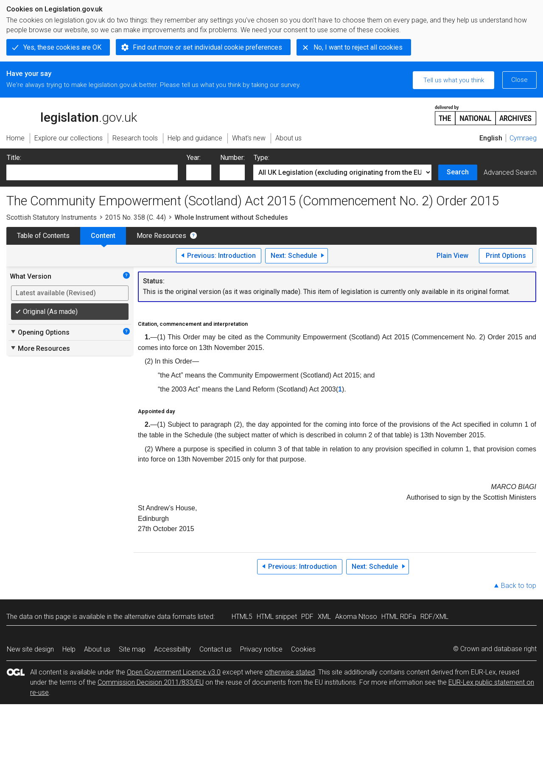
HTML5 (242, 617)
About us (97, 649)
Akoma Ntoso (356, 617)
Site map (132, 649)
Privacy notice (261, 649)
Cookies (303, 649)
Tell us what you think (453, 80)
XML (324, 617)
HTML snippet (277, 617)
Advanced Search (510, 172)
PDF (307, 617)
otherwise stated (290, 672)
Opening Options (40, 332)
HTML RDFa (398, 617)
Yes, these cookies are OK (62, 47)
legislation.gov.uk (71, 114)
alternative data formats (160, 617)
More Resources (161, 236)
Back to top (518, 586)
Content (103, 236)
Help (69, 649)
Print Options (506, 256)
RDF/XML (434, 617)
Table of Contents (43, 236)
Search (458, 172)
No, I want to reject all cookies (358, 47)
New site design (30, 649)
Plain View (452, 256)
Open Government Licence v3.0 (174, 672)
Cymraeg (523, 138)
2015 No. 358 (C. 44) (135, 217)
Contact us (215, 649)
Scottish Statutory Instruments (51, 217)
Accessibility (172, 649)
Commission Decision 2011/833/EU (151, 682)
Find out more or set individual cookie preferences (207, 47)
